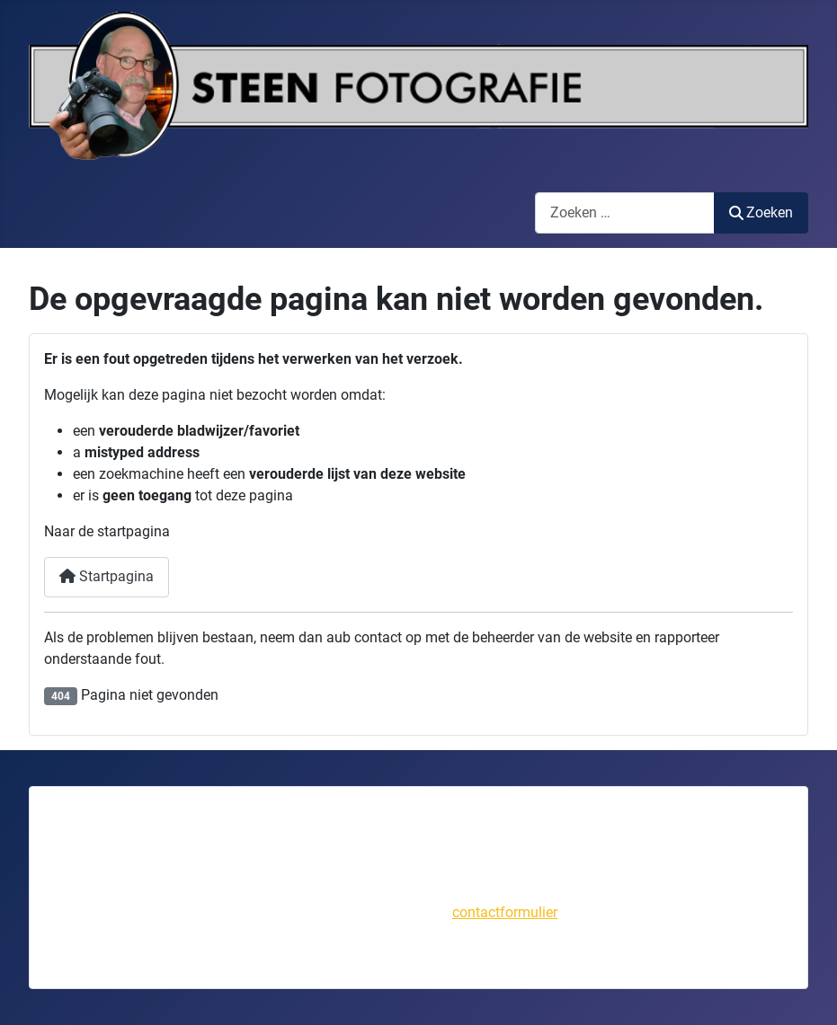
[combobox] (625, 212)
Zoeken (761, 212)
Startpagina (106, 576)
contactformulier (504, 912)
